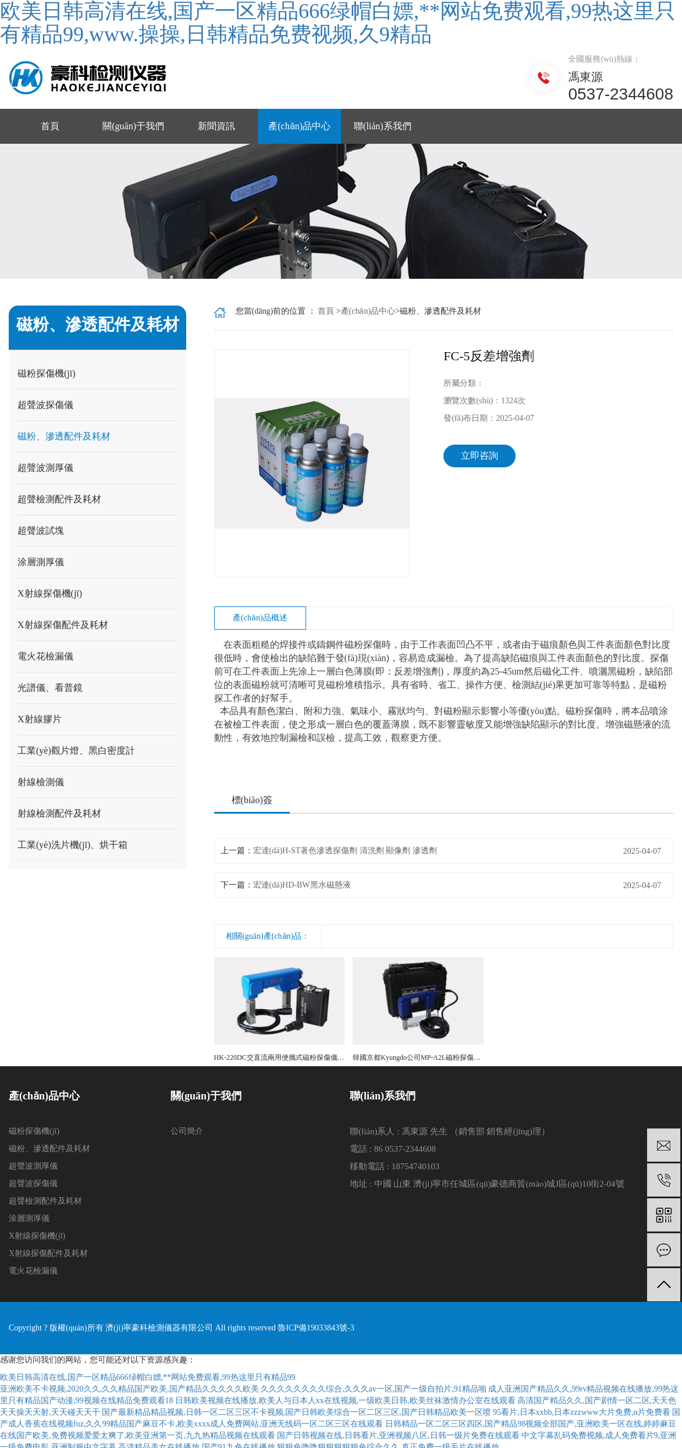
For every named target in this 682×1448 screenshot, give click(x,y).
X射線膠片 (39, 719)
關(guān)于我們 (133, 126)
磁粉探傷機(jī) (46, 373)
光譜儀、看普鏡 (50, 688)
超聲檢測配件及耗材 (59, 499)
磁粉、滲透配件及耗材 (64, 436)
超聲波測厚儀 (45, 468)
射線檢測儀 (40, 782)
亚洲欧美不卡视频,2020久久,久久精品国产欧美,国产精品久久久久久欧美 (129, 1389)
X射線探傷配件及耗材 (62, 625)
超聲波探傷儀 (45, 405)
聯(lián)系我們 (382, 126)
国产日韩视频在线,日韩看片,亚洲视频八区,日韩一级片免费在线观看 (398, 1435)
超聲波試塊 (40, 530)
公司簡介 (186, 1131)
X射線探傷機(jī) (49, 593)
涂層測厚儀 (40, 562)
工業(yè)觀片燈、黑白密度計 (76, 750)
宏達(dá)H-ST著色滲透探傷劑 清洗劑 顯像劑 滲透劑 (345, 850)
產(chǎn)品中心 (299, 126)
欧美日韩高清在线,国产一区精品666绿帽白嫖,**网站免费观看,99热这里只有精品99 (148, 1377)
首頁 (50, 126)
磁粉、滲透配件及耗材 (49, 1148)
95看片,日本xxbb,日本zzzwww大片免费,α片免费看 (581, 1412)
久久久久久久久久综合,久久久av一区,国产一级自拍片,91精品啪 (373, 1389)
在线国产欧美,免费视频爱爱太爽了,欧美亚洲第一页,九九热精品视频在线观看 (137, 1435)
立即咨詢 (479, 455)
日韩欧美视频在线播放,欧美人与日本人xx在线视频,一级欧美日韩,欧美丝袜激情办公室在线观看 (345, 1400)
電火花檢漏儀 (45, 656)
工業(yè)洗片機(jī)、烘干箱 (72, 845)
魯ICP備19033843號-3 (315, 1327)
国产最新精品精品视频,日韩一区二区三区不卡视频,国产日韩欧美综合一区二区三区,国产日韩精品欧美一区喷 (296, 1412)
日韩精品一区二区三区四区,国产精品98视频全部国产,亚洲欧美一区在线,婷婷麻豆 (531, 1423)
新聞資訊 (216, 126)
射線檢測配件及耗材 (59, 813)
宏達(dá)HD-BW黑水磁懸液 (302, 885)
